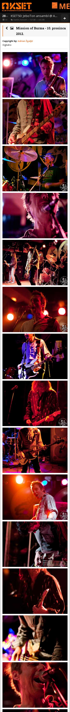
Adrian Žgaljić (25, 41)
